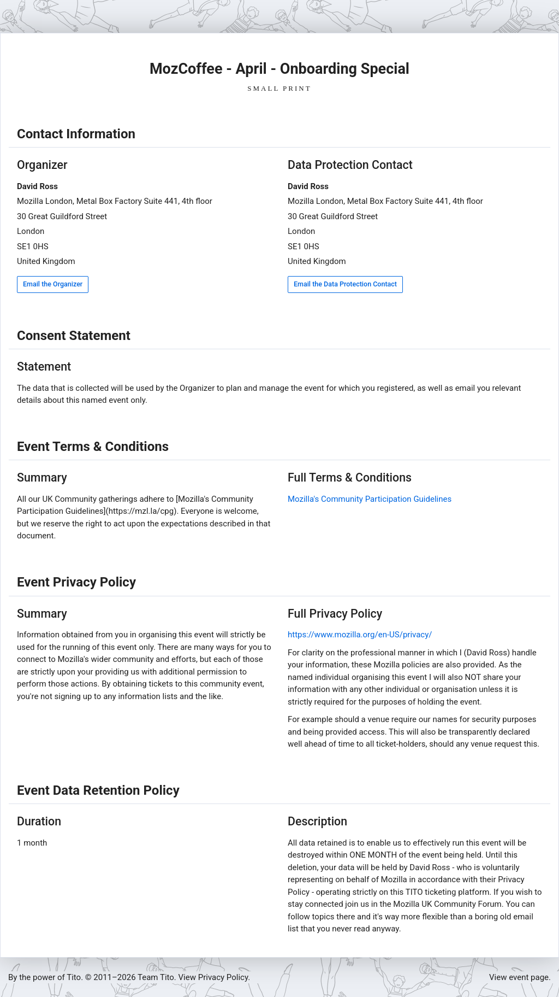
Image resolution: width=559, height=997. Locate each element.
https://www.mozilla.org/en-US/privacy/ (360, 635)
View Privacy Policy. (215, 977)
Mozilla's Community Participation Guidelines (369, 499)
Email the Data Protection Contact (345, 284)
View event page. (520, 977)
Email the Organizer (52, 284)
